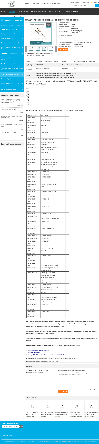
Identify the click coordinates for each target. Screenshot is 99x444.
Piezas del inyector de (7, 79)
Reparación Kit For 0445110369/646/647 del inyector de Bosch (76, 414)
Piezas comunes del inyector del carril (10, 84)
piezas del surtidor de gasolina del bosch (43, 358)
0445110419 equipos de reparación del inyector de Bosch (47, 414)
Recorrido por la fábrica (38, 11)
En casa (2, 11)
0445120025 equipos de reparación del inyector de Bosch (61, 414)
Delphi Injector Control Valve (9, 53)
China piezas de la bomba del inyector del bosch (29, 441)
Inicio (1, 16)
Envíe (21, 426)
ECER (94, 441)
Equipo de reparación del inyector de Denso (11, 69)
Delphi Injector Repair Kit (8, 64)
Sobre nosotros (23, 11)
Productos (12, 11)
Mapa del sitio (7, 435)
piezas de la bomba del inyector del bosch (66, 358)
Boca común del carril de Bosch (10, 43)
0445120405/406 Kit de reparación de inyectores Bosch (32, 414)
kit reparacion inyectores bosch (20, 16)
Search (97, 5)
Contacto (64, 49)
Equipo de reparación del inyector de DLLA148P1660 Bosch (42, 361)
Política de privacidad (9, 441)
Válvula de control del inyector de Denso (10, 48)
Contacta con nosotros (71, 11)
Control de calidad (54, 11)
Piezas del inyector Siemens (9, 89)
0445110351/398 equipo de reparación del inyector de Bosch (91, 414)
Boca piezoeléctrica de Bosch (9, 34)
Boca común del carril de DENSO (10, 25)
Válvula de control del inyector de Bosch (10, 58)
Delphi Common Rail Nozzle (9, 29)
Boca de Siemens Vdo (7, 38)
